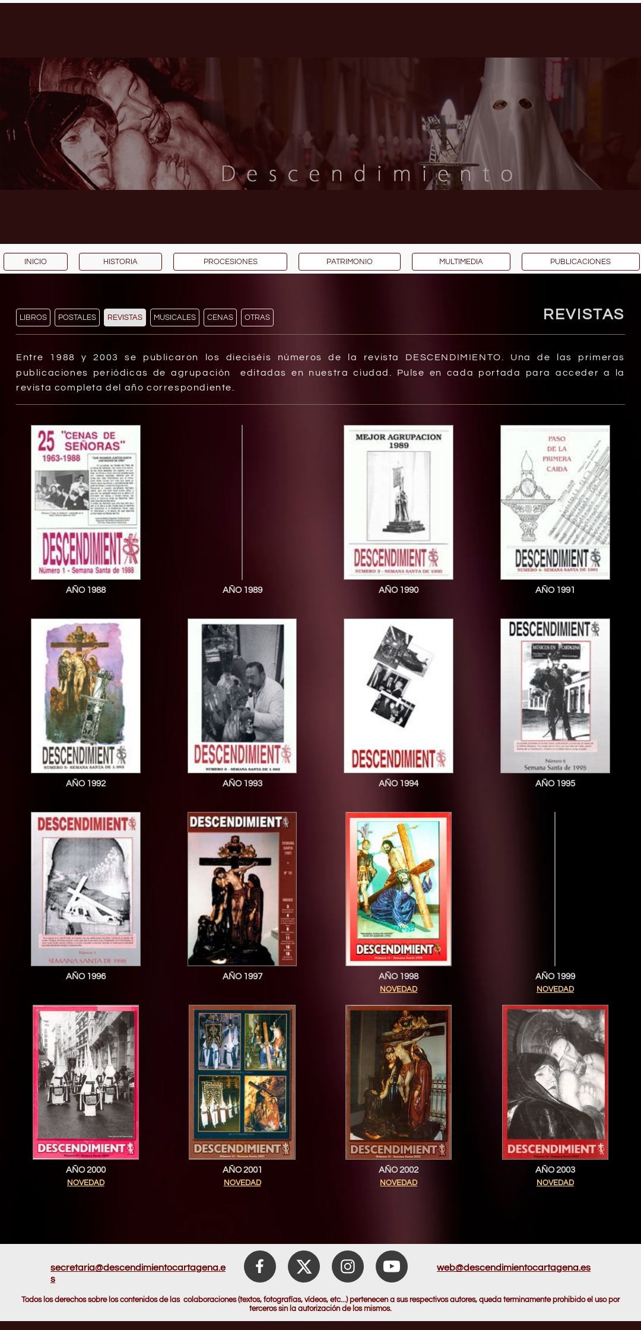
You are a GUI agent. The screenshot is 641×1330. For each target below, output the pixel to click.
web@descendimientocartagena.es (514, 1267)
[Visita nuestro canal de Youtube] (392, 1266)
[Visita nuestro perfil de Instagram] (348, 1266)
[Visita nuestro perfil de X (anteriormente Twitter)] (304, 1266)
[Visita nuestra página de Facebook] (260, 1266)
